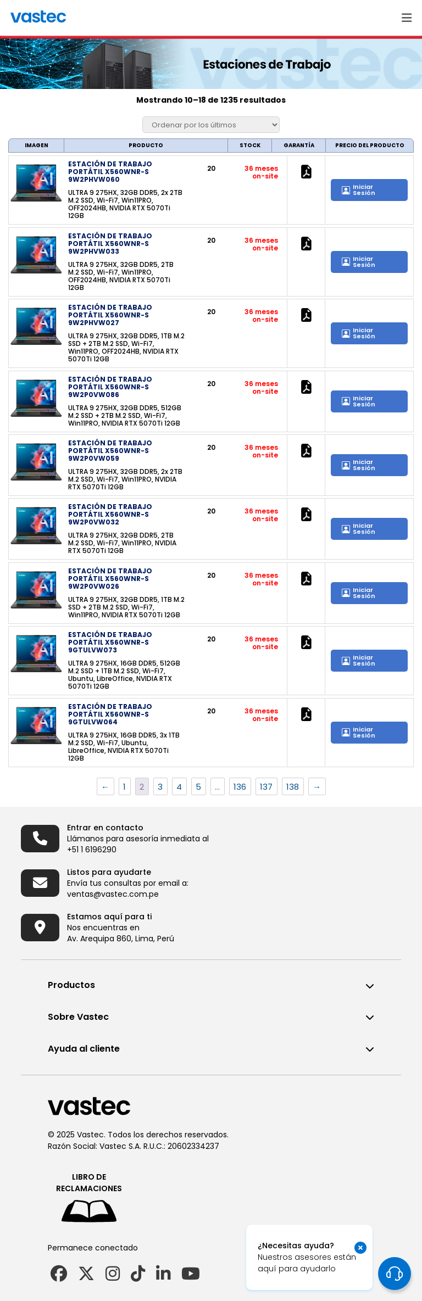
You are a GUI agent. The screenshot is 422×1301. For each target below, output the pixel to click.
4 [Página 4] (179, 786)
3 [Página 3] (160, 786)
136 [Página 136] (240, 786)
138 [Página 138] (292, 786)
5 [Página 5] (198, 786)
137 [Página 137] (266, 786)
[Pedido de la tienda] (211, 124)
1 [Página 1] (124, 786)
